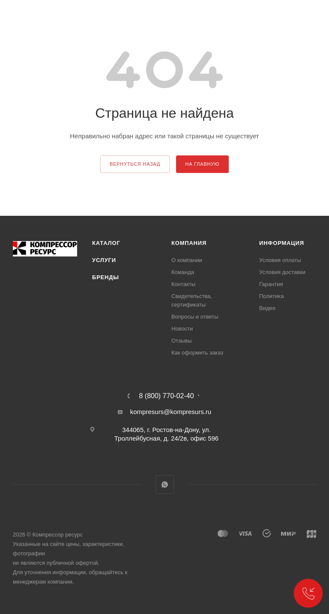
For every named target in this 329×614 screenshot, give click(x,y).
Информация (281, 243)
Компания (188, 243)
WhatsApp (165, 484)
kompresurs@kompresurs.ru (170, 411)
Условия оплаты (280, 260)
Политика (271, 296)
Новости (182, 328)
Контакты (183, 284)
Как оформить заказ (197, 352)
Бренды (105, 277)
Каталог (106, 243)
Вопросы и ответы (194, 316)
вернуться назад (135, 164)
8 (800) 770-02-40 (166, 396)
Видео (267, 308)
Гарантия (271, 284)
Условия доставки (282, 272)
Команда (182, 272)
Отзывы (181, 340)
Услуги (104, 260)
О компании (186, 260)
